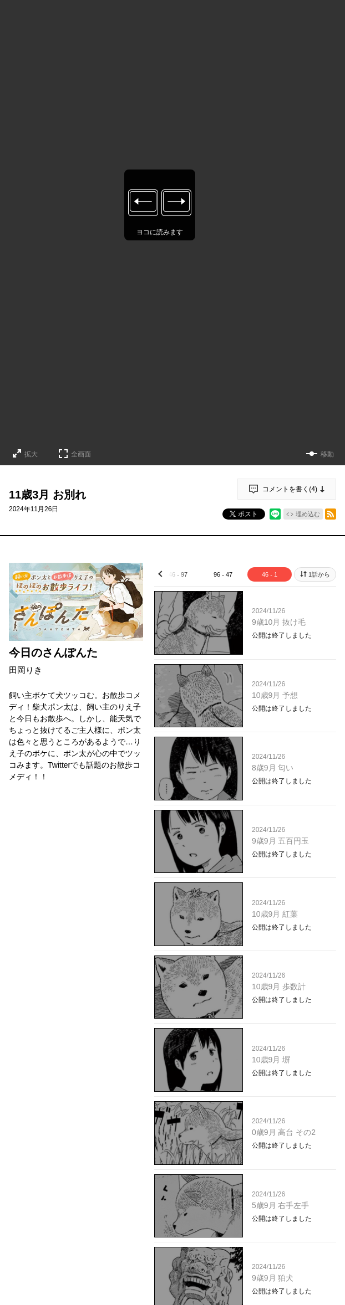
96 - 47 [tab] (223, 574)
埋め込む (308, 514)
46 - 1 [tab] (269, 574)
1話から (319, 574)
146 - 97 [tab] (176, 574)
